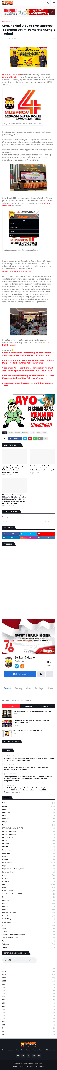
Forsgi (28, 822)
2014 (28, 1006)
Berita (12, 21)
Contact (30, 1066)
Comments (46, 706)
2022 (28, 981)
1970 (28, 1034)
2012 (28, 1012)
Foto (28, 825)
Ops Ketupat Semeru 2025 (28, 894)
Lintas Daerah (28, 862)
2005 (28, 1022)
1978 (28, 1031)
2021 (28, 984)
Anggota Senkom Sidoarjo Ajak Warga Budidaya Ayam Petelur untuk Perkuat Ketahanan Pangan (13, 469)
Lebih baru (7, 522)
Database (28, 812)
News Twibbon (28, 891)
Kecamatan (28, 853)
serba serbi (28, 916)
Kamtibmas (28, 850)
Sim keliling (28, 919)
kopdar (28, 859)
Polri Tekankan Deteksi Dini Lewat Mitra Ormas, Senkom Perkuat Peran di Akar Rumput (42, 468)
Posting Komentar (9, 517)
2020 (28, 987)
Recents (28, 706)
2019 (28, 990)
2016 (28, 1000)
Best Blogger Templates (33, 1063)
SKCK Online (28, 922)
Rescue (28, 903)
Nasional (25, 433)
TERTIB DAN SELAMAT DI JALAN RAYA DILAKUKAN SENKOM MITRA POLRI (31, 722)
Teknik (28, 931)
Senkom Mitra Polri (10, 77)
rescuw (28, 906)
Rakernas (28, 900)
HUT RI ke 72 (28, 844)
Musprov (28, 881)
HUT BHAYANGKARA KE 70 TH (28, 828)
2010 (28, 1019)
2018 (28, 993)
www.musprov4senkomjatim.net (17, 271)
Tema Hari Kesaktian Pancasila (28, 935)
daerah (17, 433)
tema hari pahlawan (28, 938)
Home (15, 1066)
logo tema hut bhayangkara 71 (28, 869)
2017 (28, 997)
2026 (28, 968)
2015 (28, 1003)
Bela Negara (28, 803)
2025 (28, 972)
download (28, 819)
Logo (28, 866)
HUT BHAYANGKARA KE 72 (28, 834)
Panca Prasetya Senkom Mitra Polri (27, 731)
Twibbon (28, 944)
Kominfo (28, 856)
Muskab (28, 878)
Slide (38, 433)
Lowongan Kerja (28, 872)
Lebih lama (49, 522)
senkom (28, 910)
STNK (28, 928)
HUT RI (28, 841)
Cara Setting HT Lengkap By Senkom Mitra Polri (32, 711)
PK (28, 897)
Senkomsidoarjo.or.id (11, 74)
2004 (28, 1025)
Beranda (5, 21)
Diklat (28, 815)
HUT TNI (28, 847)
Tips (28, 941)
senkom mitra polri (28, 913)
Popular (11, 706)
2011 (28, 1015)
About (22, 1066)
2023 (28, 978)
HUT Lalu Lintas (28, 837)
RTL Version (40, 1066)
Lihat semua (50, 445)
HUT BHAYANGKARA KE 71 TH (28, 831)
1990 (28, 1028)
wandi (12, 345)
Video (44, 433)
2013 (28, 1009)
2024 (28, 975)
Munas (28, 875)
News (32, 433)
